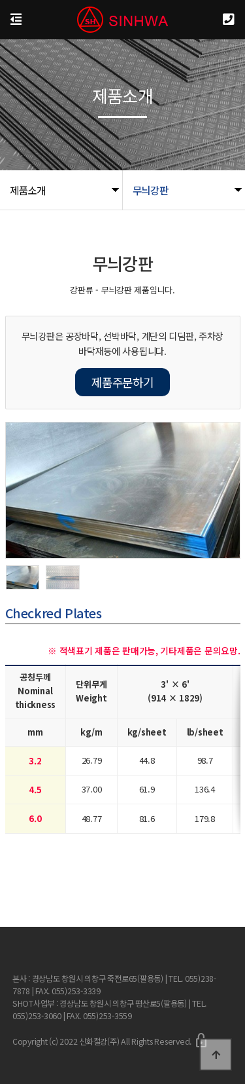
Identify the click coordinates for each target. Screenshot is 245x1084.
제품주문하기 (122, 381)
